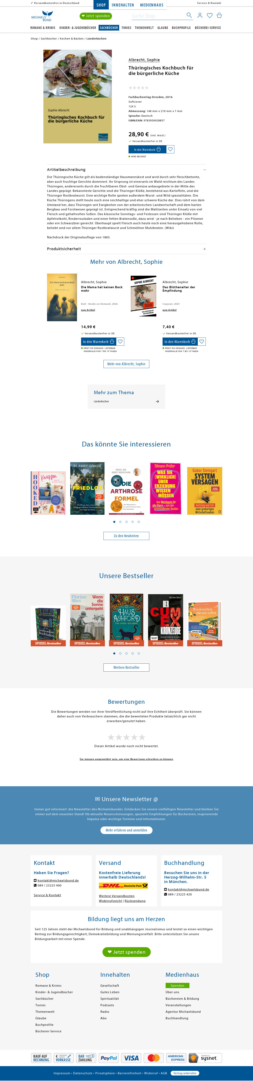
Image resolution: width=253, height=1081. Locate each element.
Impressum (62, 1073)
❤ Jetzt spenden (96, 16)
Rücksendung (135, 901)
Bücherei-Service (208, 28)
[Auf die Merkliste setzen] (170, 149)
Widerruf (151, 1073)
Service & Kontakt (209, 2)
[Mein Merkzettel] (210, 16)
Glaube (162, 28)
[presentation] (48, 289)
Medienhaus (151, 5)
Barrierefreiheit (129, 1073)
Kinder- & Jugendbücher (77, 28)
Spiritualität (109, 999)
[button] (114, 522)
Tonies (126, 28)
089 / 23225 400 (50, 885)
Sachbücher (109, 28)
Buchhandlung (177, 1018)
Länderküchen (101, 401)
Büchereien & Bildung (182, 999)
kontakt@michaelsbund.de (58, 880)
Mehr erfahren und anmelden (126, 830)
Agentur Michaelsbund (183, 1012)
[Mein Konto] (200, 15)
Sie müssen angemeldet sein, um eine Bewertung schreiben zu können (126, 759)
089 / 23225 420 (180, 894)
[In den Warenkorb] (147, 149)
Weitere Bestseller (126, 667)
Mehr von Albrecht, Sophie (126, 364)
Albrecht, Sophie (144, 59)
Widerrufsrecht (110, 901)
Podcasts (107, 1005)
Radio (104, 1012)
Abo (103, 1018)
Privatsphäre (105, 1073)
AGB (164, 1073)
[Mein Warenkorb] (219, 15)
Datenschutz (82, 1073)
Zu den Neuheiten (126, 535)
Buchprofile (181, 28)
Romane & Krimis (42, 28)
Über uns (172, 992)
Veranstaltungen (178, 1005)
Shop (101, 5)
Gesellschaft (109, 986)
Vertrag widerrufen (185, 1073)
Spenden (177, 986)
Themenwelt (144, 28)
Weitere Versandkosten (117, 896)
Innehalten (123, 5)
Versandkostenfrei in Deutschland (56, 2)
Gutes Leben (110, 992)
